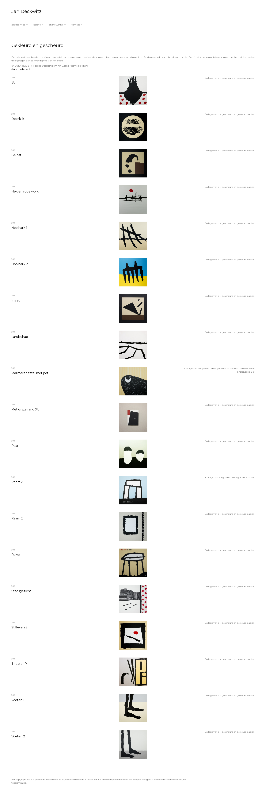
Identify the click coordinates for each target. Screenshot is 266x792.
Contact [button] (76, 24)
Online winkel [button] (57, 24)
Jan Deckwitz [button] (19, 24)
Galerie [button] (38, 24)
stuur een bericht (20, 69)
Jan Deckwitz (26, 11)
